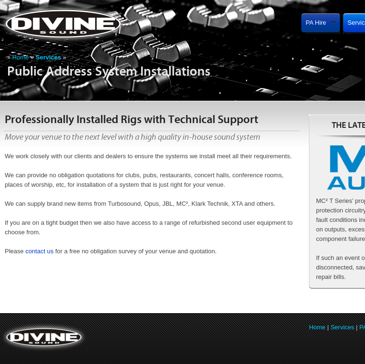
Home (20, 57)
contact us (39, 251)
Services (342, 327)
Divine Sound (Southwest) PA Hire (89, 24)
